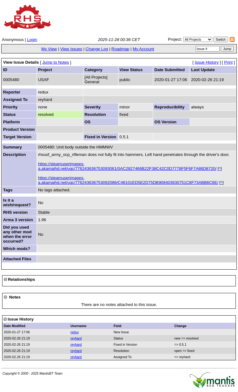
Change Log (97, 49)
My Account (143, 49)
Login (32, 39)
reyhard (76, 338)
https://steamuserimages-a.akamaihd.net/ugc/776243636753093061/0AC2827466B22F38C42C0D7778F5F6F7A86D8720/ (127, 166)
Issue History (206, 62)
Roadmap (121, 49)
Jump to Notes (55, 62)
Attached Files (17, 259)
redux (74, 332)
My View (49, 49)
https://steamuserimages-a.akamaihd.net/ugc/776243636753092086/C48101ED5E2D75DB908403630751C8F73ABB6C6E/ (128, 180)
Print (228, 62)
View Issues (71, 49)
